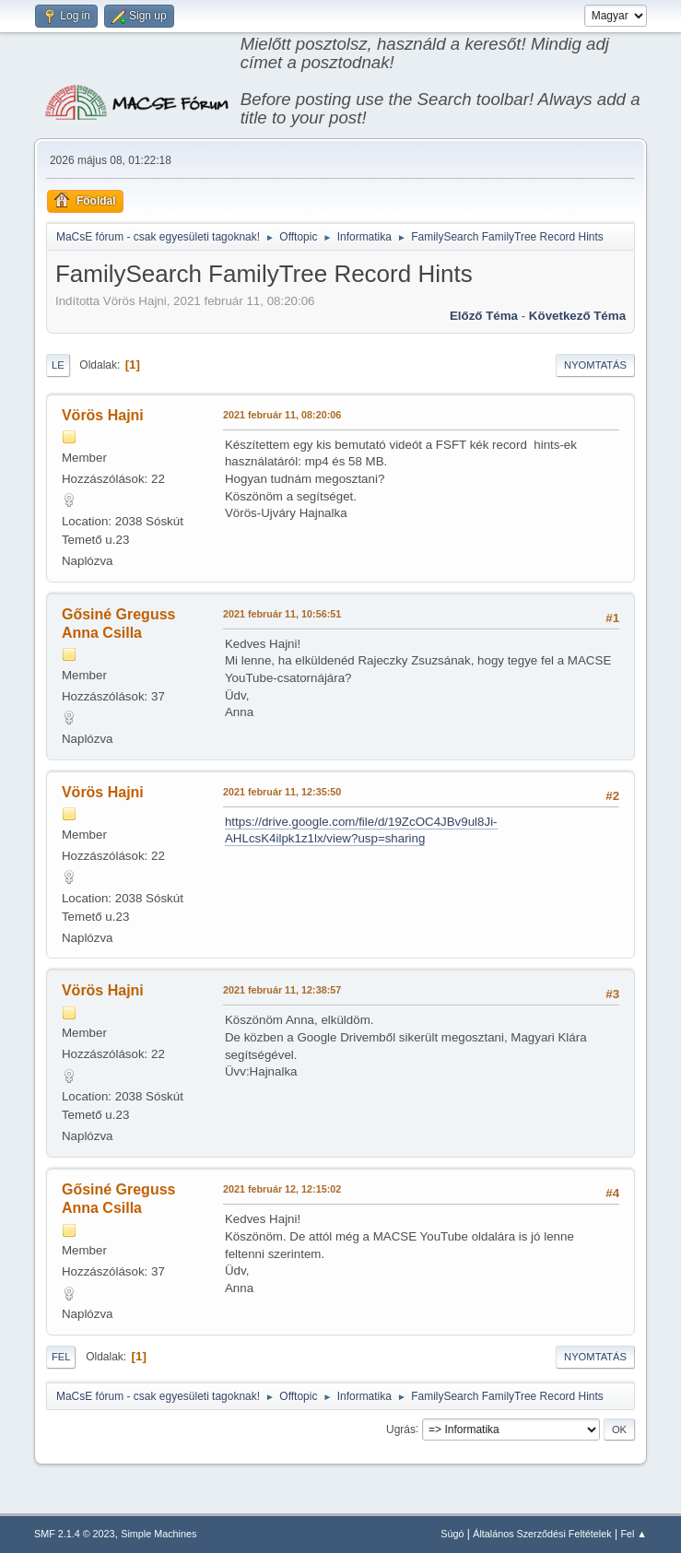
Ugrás (401, 1428)
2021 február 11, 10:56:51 (282, 613)
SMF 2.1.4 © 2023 (74, 1533)
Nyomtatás (595, 365)
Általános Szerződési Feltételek (542, 1533)
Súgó (452, 1533)
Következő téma (577, 316)
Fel (61, 1356)
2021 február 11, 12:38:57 (282, 989)
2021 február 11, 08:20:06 (282, 414)
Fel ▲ (633, 1533)
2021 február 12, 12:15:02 (282, 1188)
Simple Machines (158, 1533)
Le (58, 365)
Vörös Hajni (103, 415)
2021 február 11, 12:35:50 (282, 791)
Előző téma (484, 316)
